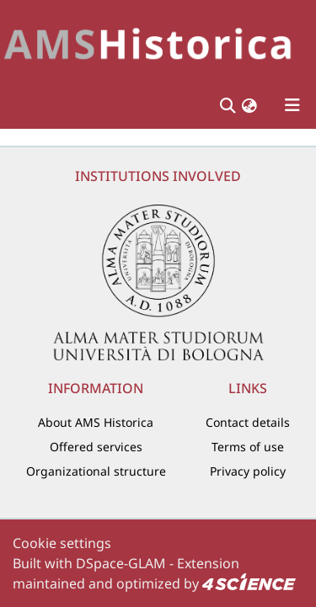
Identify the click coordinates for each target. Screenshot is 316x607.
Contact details (248, 422)
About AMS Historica (95, 422)
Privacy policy (248, 471)
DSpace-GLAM (121, 563)
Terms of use (248, 447)
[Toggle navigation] (292, 105)
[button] (249, 105)
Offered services (96, 447)
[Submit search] (227, 105)
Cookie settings (62, 543)
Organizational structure (96, 471)
